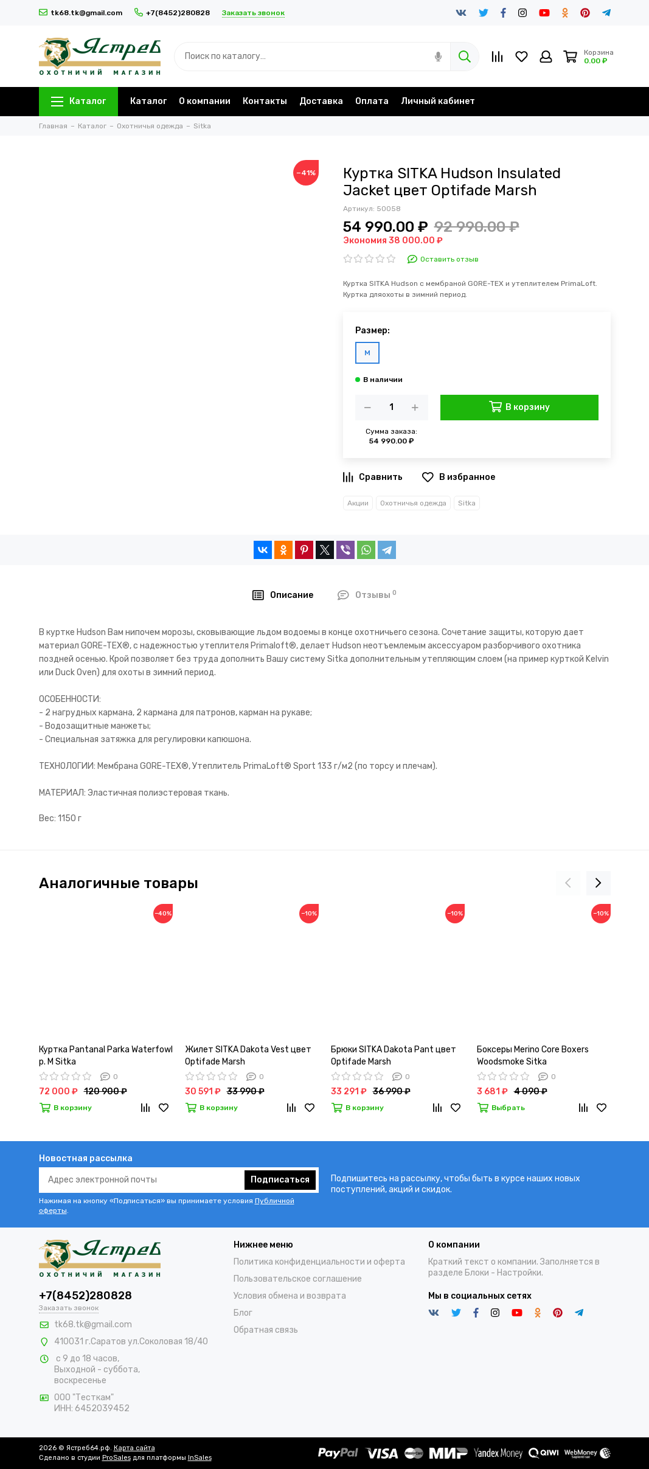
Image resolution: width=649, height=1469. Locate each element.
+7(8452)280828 (172, 13)
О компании (205, 101)
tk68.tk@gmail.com (80, 13)
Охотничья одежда (413, 503)
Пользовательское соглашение (298, 1279)
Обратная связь (266, 1330)
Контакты (265, 101)
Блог (243, 1313)
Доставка (321, 101)
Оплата (372, 101)
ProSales (116, 1458)
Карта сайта (134, 1448)
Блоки (477, 1273)
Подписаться (280, 1180)
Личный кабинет (438, 101)
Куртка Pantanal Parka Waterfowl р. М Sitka (106, 1055)
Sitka (467, 503)
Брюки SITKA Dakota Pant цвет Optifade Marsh (393, 1055)
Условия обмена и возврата (290, 1296)
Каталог (78, 101)
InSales (200, 1458)
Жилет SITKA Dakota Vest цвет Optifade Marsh (248, 1055)
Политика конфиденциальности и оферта (319, 1262)
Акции (358, 503)
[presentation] (568, 883)
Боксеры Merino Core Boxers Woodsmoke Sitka (533, 1055)
